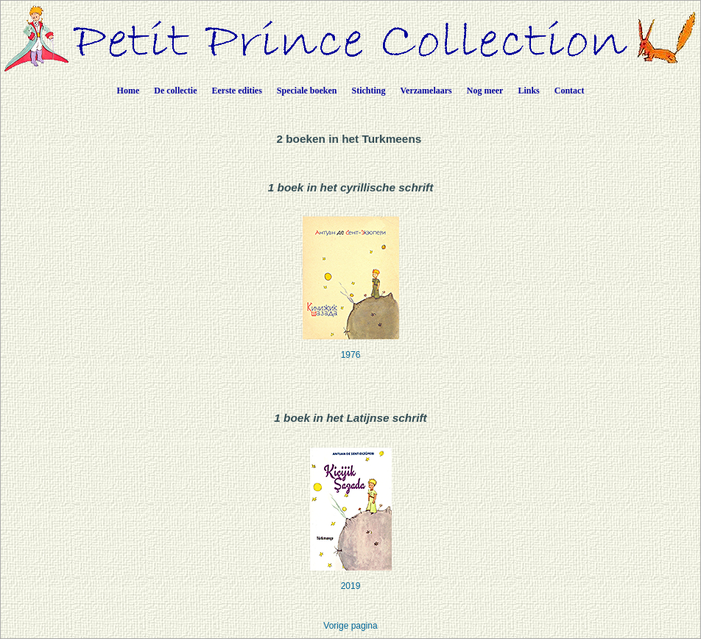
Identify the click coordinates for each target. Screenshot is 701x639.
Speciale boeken (307, 90)
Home (128, 90)
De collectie (175, 90)
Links (528, 90)
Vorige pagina (350, 626)
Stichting (369, 90)
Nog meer (485, 90)
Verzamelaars (426, 90)
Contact (569, 90)
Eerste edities (237, 90)
